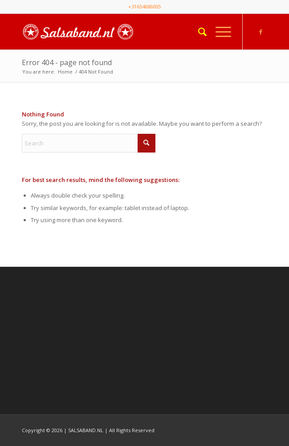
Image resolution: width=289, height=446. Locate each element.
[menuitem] (198, 32)
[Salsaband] (120, 32)
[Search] (198, 32)
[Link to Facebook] (260, 32)
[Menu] (219, 32)
